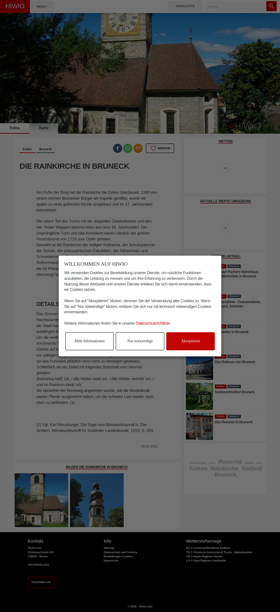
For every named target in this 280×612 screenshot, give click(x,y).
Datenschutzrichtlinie (153, 323)
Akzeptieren (190, 341)
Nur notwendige (140, 341)
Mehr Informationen (89, 341)
